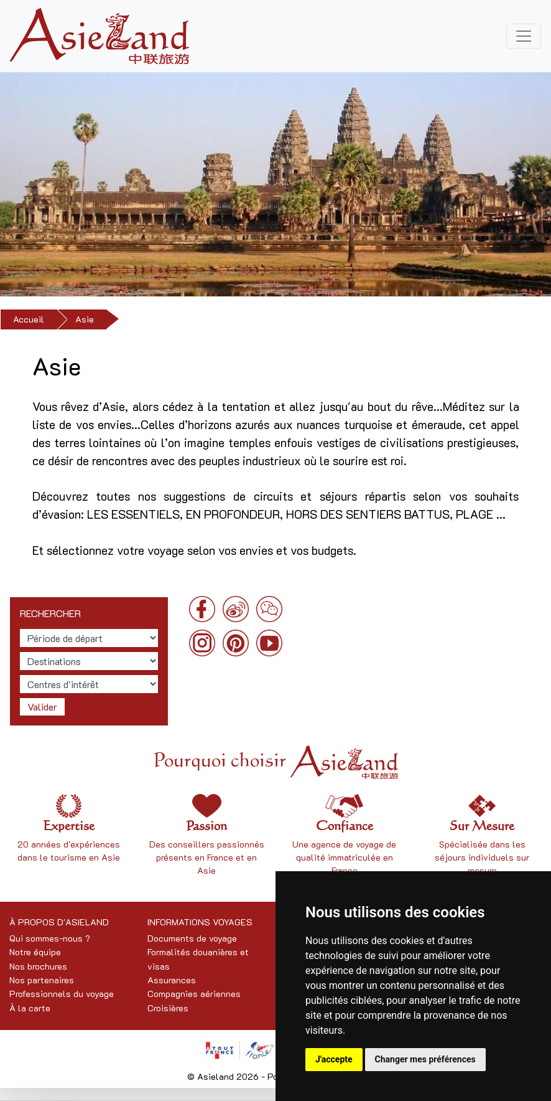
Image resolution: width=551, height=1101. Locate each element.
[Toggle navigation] (523, 36)
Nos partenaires (41, 980)
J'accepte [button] (334, 1059)
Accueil (28, 319)
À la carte (29, 1008)
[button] (41, 185)
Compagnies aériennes (194, 993)
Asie (84, 319)
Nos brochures (38, 966)
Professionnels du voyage (61, 993)
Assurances (171, 980)
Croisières (167, 1008)
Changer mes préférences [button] (425, 1059)
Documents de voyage (192, 938)
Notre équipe (35, 952)
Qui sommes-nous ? (49, 938)
